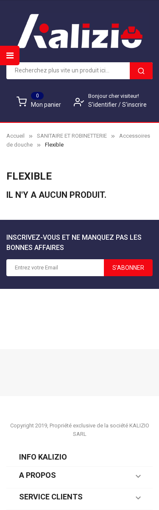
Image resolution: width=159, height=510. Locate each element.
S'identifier (103, 104)
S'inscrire (134, 104)
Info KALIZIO (43, 456)
